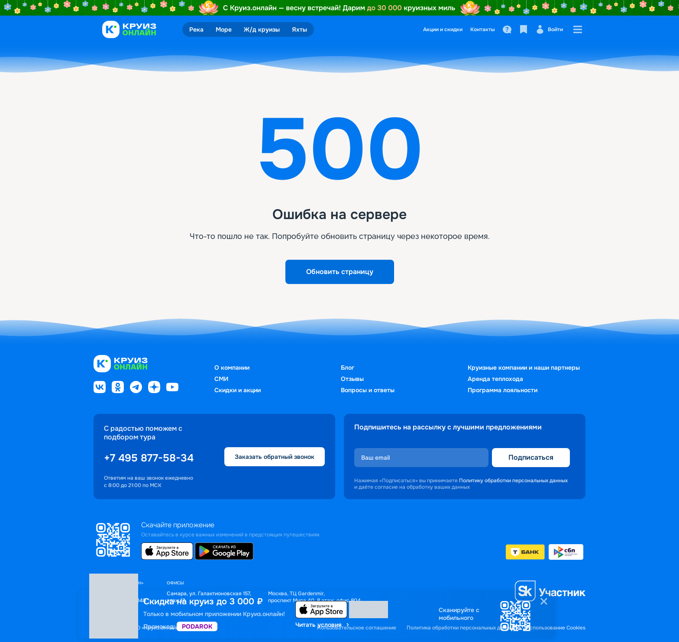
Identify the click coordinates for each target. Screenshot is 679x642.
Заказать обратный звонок (274, 457)
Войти (549, 29)
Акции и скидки (442, 29)
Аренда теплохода (495, 379)
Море (224, 29)
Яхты (299, 29)
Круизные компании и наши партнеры (524, 368)
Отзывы (352, 379)
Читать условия (322, 625)
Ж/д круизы (262, 29)
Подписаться (530, 457)
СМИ (221, 379)
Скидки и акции (237, 390)
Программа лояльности (502, 390)
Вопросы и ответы (367, 390)
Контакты (482, 29)
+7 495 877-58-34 (149, 458)
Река (196, 29)
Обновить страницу (339, 271)
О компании (231, 368)
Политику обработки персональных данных (513, 480)
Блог (347, 368)
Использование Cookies (555, 628)
